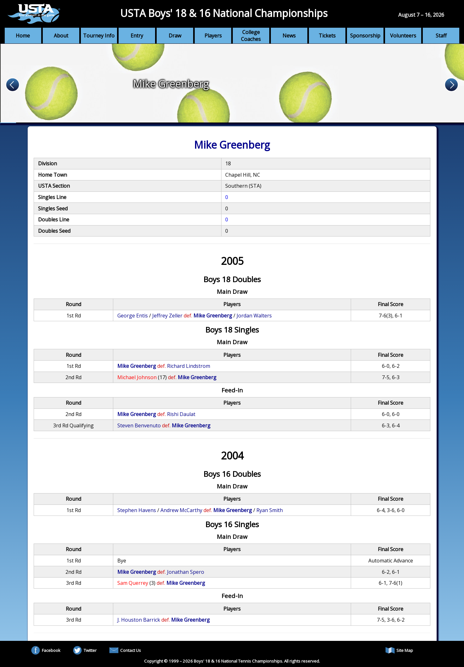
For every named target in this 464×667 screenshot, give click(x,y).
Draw (175, 35)
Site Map (399, 650)
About (61, 35)
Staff (441, 35)
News (289, 35)
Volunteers (403, 35)
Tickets (327, 35)
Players (213, 35)
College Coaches (251, 36)
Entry (137, 35)
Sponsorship (365, 35)
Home (23, 35)
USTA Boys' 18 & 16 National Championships (223, 13)
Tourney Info (99, 35)
